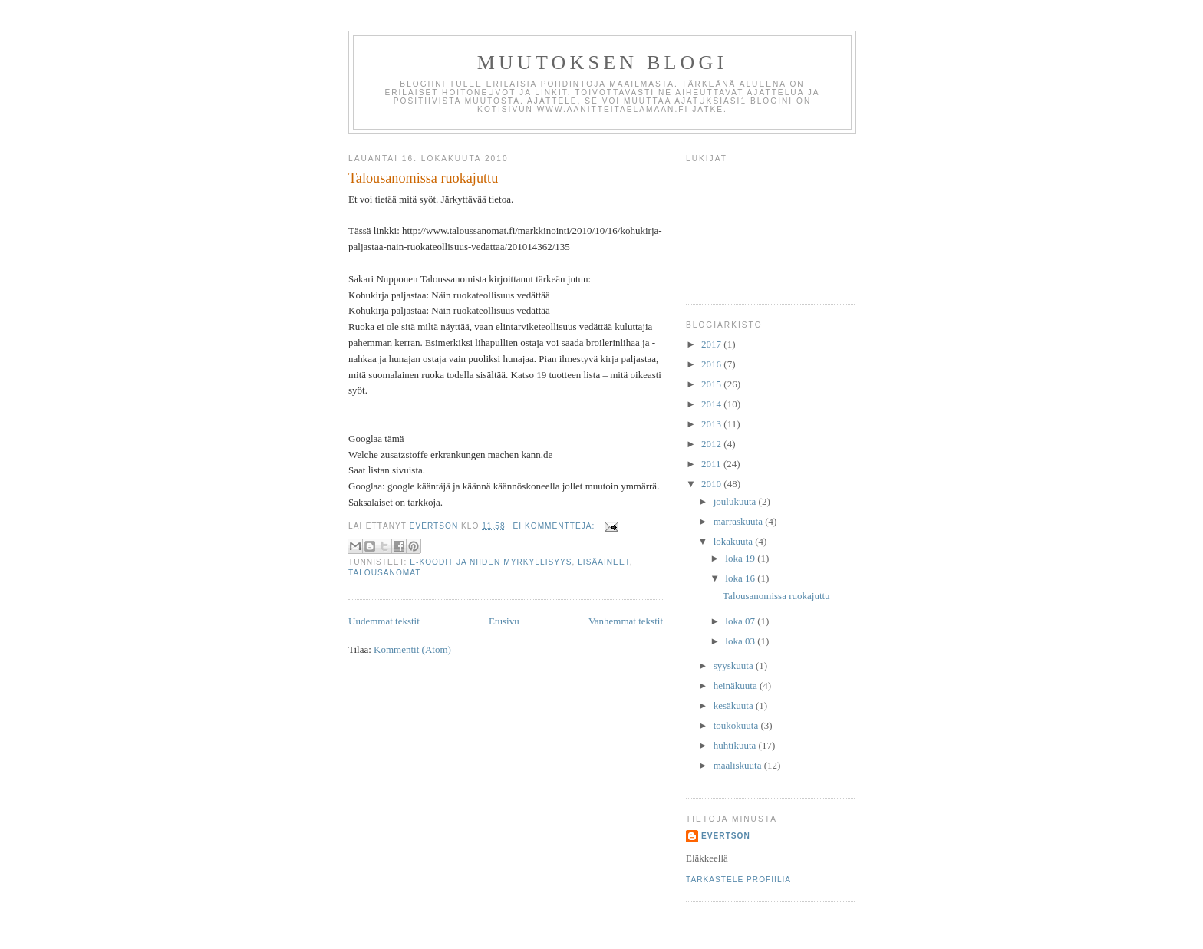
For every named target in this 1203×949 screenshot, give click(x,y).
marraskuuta (740, 521)
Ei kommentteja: (555, 526)
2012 (712, 444)
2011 (712, 464)
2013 (712, 424)
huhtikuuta (736, 745)
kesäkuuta (735, 705)
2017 (712, 344)
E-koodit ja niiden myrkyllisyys (491, 562)
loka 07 (741, 621)
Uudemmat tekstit (384, 621)
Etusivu (504, 621)
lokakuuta (735, 541)
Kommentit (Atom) (412, 649)
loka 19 (741, 558)
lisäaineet (604, 562)
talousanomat (384, 572)
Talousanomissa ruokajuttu (423, 178)
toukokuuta (737, 725)
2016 (712, 364)
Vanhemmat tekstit (625, 621)
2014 (712, 404)
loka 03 (741, 641)
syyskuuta (735, 665)
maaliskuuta (739, 765)
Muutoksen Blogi (602, 62)
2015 (712, 384)
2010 (712, 483)
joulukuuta (736, 501)
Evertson (725, 836)
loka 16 (741, 578)
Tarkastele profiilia (738, 879)
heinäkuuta (737, 685)
